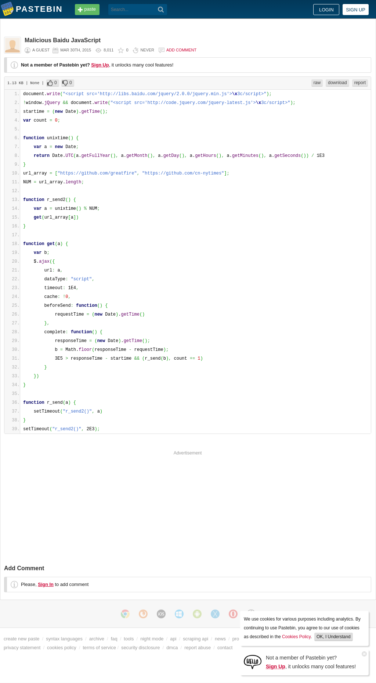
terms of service (99, 647)
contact (224, 647)
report (360, 82)
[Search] (161, 9)
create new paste (21, 638)
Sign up (355, 9)
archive (96, 638)
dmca (172, 647)
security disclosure (140, 647)
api (173, 638)
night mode (151, 638)
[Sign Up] (252, 661)
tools (129, 638)
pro (235, 638)
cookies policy (61, 647)
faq (114, 638)
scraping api (195, 638)
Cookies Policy (296, 636)
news (220, 638)
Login (326, 9)
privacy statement (22, 647)
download (337, 82)
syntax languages (64, 638)
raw (317, 82)
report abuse (197, 647)
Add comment (181, 50)
